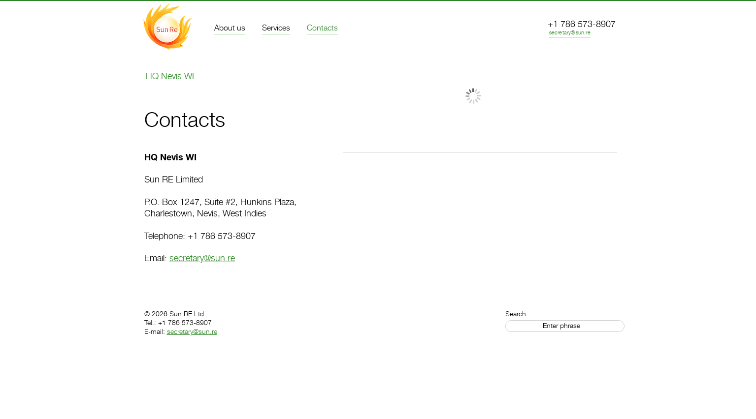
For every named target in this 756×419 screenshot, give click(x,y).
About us (229, 28)
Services (276, 28)
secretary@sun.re (570, 33)
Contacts (322, 28)
